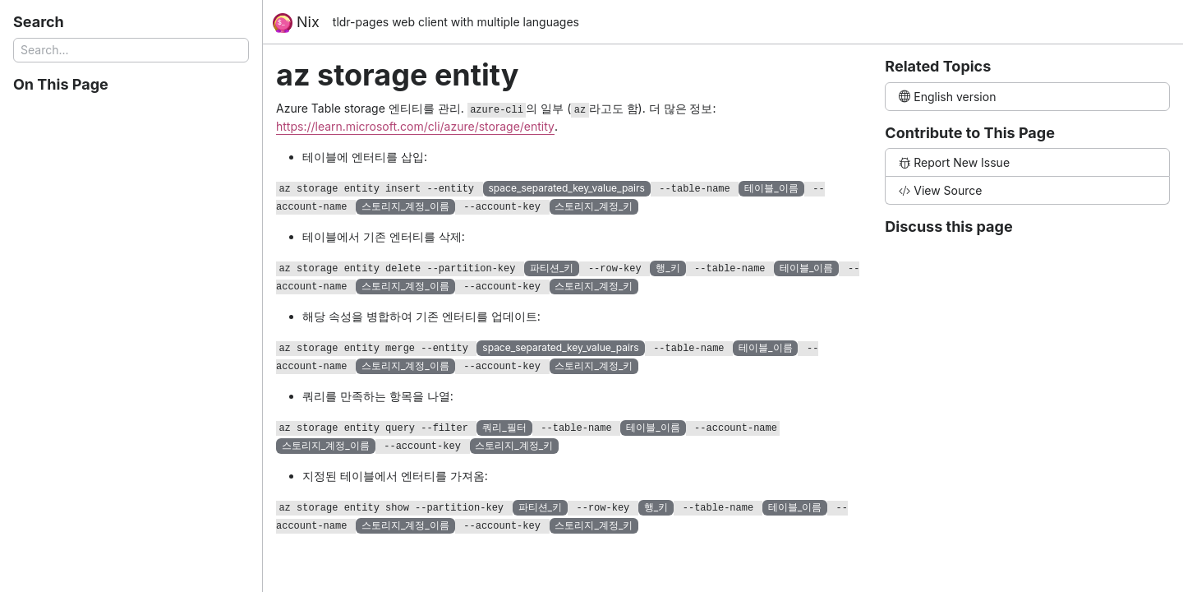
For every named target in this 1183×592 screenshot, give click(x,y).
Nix (296, 23)
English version (947, 97)
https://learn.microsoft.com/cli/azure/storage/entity (415, 126)
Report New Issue (954, 162)
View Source (940, 190)
